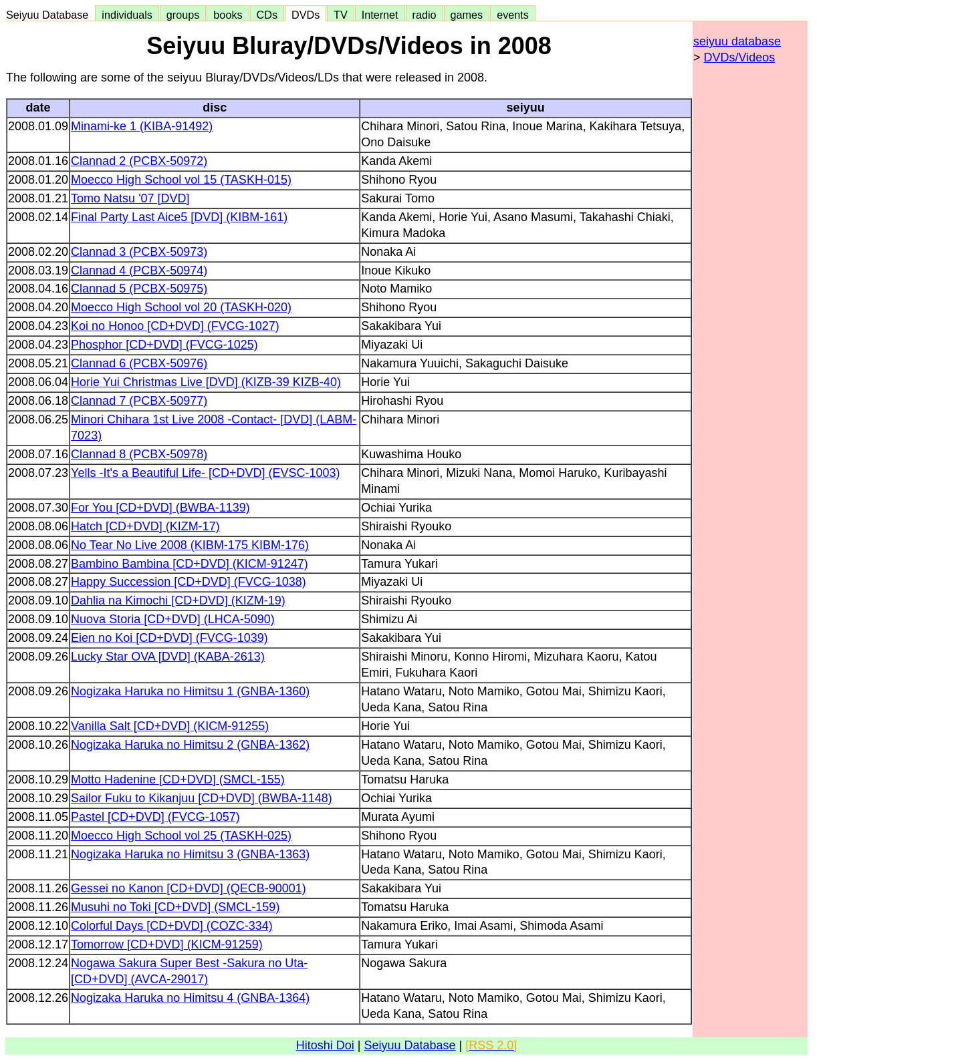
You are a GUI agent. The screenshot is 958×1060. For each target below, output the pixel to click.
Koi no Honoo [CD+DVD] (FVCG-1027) (175, 326)
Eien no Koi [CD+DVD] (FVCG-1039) (169, 638)
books (227, 15)
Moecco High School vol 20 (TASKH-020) (181, 307)
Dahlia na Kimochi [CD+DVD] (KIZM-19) (178, 600)
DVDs (305, 15)
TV (340, 15)
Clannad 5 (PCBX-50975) (139, 288)
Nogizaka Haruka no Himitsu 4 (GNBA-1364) (190, 998)
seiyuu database (737, 41)
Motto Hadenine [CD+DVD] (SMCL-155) (178, 779)
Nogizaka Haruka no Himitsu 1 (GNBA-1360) (190, 691)
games (467, 15)
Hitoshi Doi (325, 1045)
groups (183, 15)
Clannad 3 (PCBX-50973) (139, 251)
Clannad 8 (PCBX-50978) (139, 454)
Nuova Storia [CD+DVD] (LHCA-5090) (173, 619)
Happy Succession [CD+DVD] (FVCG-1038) (188, 581)
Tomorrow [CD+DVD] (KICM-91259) (167, 944)
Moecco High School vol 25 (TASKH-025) (181, 835)
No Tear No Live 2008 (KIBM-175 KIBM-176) (190, 545)
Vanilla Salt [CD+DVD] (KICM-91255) (170, 726)
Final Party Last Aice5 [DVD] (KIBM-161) (179, 217)
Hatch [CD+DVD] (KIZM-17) (145, 526)
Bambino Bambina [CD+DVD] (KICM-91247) (189, 563)
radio (424, 15)
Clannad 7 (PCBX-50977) (139, 400)
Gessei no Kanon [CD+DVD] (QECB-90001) (188, 888)
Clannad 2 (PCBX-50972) (139, 161)
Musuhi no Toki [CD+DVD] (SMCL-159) (175, 907)
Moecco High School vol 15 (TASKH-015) (181, 179)
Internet (380, 15)
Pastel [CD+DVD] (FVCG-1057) (155, 817)
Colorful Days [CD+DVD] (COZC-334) (172, 925)
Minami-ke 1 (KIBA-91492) (142, 126)
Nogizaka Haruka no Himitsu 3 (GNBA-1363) (190, 854)
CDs (267, 15)
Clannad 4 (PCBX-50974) (139, 270)
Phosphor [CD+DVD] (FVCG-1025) (164, 344)
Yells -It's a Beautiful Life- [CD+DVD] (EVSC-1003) (205, 473)
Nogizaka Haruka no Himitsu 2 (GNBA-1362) (190, 744)
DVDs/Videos (739, 57)
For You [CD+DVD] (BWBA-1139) (160, 507)
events (513, 15)
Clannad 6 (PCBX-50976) (139, 363)
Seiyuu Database (50, 15)
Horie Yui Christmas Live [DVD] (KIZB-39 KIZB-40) (206, 382)
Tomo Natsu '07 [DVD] (130, 198)
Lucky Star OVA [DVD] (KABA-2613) (168, 656)
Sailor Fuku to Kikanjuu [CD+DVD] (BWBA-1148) (201, 798)
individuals (127, 15)
